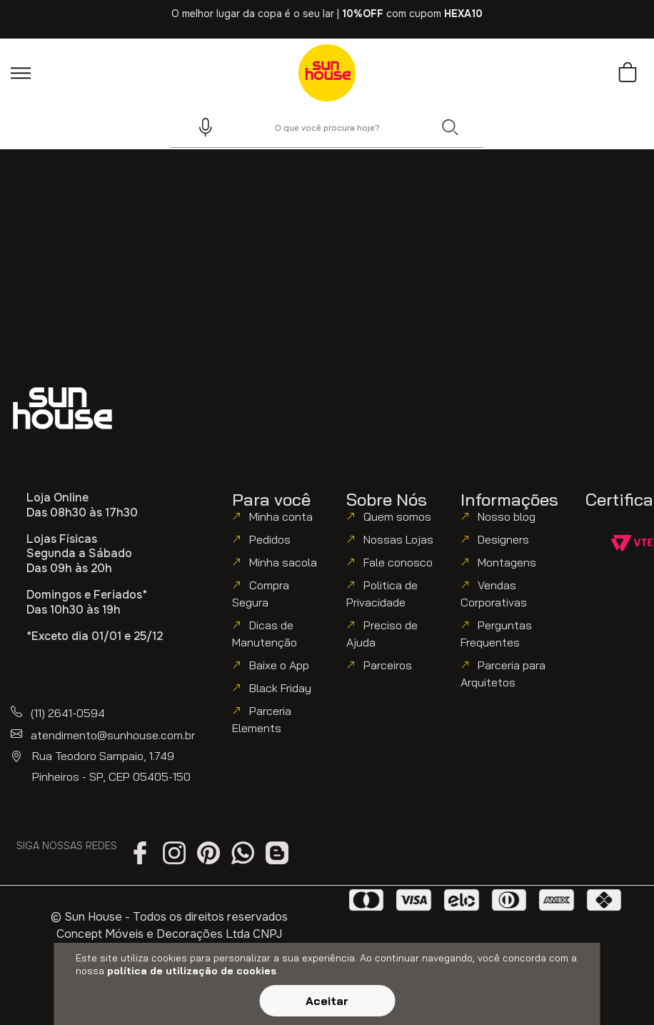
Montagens (507, 562)
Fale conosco (398, 562)
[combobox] (327, 127)
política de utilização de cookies (191, 970)
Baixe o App (279, 665)
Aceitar (327, 1001)
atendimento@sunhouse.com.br (113, 735)
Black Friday (280, 688)
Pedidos (270, 539)
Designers (503, 539)
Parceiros (387, 665)
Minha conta (281, 516)
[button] (199, 127)
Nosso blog (506, 516)
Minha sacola (283, 562)
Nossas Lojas (398, 539)
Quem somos (397, 516)
